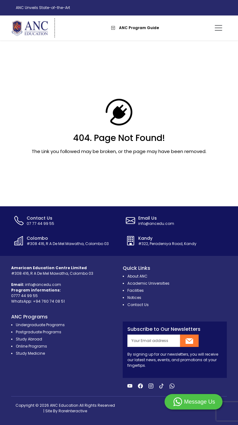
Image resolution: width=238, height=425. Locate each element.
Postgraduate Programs (38, 332)
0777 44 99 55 (24, 295)
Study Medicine (30, 353)
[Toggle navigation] (218, 28)
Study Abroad (29, 339)
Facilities (135, 290)
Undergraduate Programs (40, 324)
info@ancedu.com (43, 284)
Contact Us (138, 304)
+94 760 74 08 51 (49, 301)
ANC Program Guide (135, 27)
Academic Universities (148, 283)
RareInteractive (73, 411)
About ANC (137, 276)
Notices (134, 297)
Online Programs (31, 346)
